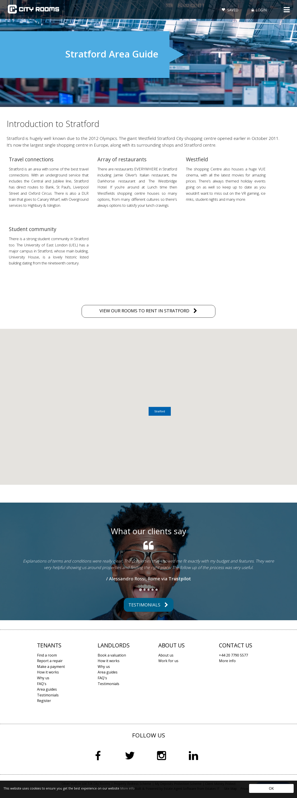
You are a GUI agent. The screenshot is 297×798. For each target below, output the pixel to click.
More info (127, 788)
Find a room (47, 655)
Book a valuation (112, 655)
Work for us (168, 660)
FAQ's (41, 683)
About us (165, 655)
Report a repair (50, 660)
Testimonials (144, 605)
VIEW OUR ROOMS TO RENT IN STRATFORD (144, 311)
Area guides (47, 689)
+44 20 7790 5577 (233, 655)
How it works (48, 672)
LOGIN (259, 10)
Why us (43, 677)
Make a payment (51, 666)
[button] (159, 411)
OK (271, 788)
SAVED (230, 9)
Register (44, 700)
